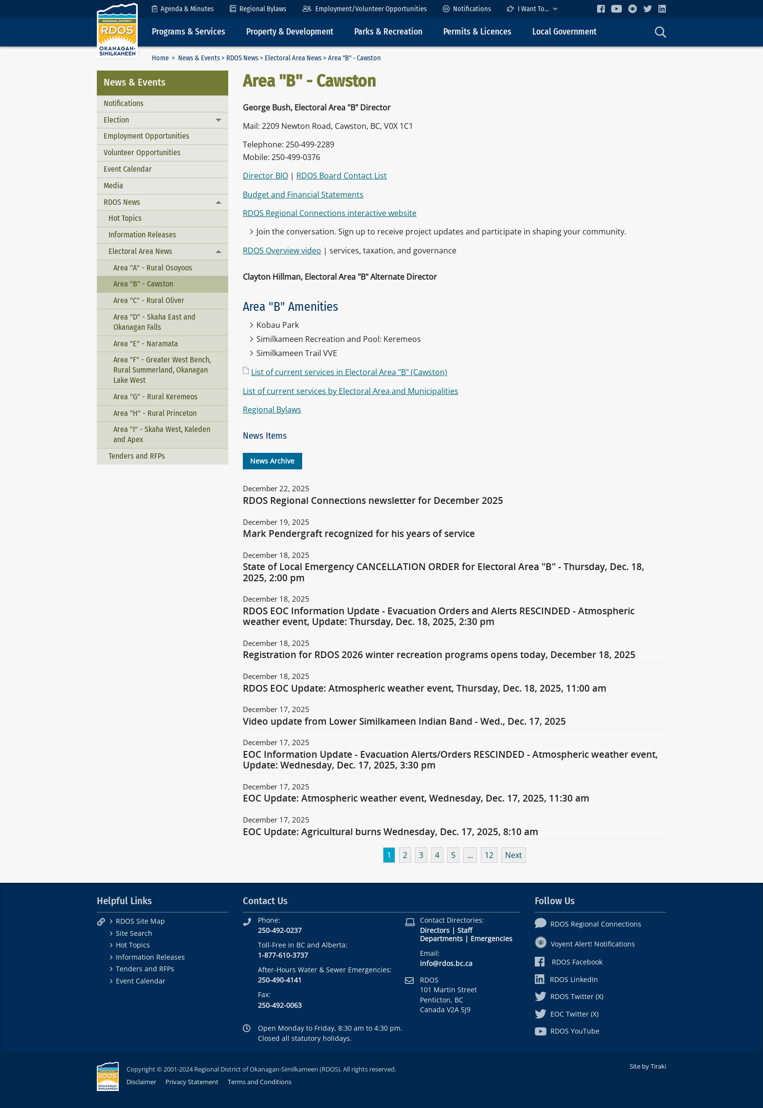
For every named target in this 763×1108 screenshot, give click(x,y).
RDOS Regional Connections (588, 924)
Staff (464, 930)
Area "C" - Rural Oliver (148, 300)
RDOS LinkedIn (566, 979)
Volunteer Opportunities (142, 152)
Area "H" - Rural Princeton (155, 413)
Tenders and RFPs (137, 456)
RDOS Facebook (568, 961)
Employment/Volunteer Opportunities (364, 9)
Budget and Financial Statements (303, 194)
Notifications (467, 9)
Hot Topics (125, 218)
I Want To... (528, 9)
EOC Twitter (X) (567, 1014)
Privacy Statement (191, 1081)
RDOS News (242, 58)
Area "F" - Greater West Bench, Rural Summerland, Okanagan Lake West (162, 370)
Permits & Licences (477, 32)
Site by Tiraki (648, 1066)
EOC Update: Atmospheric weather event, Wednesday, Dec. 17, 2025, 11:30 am (416, 798)
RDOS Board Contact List (341, 175)
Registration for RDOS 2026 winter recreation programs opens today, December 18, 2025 (439, 655)
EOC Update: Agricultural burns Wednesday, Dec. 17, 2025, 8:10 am (390, 832)
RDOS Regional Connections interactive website (330, 213)
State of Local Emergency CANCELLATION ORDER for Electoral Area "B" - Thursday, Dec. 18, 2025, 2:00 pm (443, 572)
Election (116, 120)
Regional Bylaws (258, 9)
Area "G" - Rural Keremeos (155, 396)
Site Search (134, 933)
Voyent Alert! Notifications (585, 943)
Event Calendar (128, 169)
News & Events (199, 58)
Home (160, 58)
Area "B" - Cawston (143, 283)
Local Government (564, 32)
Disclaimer (141, 1081)
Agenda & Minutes (183, 9)
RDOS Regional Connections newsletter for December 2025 (373, 501)
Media (113, 185)
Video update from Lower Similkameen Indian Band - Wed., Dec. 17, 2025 (404, 721)
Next (513, 855)
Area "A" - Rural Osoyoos (152, 267)
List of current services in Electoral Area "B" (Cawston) (349, 372)
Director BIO (265, 175)
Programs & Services (188, 32)
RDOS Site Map (140, 921)
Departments (441, 938)
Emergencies (491, 938)
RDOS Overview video (282, 250)
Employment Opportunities (146, 136)
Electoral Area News (293, 58)
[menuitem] (183, 9)
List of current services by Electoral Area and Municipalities (350, 391)
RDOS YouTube (567, 1031)
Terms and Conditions (259, 1081)
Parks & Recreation (388, 32)
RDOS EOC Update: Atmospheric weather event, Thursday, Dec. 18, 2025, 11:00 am (424, 688)
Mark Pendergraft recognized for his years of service (359, 534)
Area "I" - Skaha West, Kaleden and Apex (161, 434)
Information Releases (142, 234)
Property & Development (289, 32)
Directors (435, 930)
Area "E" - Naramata (145, 343)
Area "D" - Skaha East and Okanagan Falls (154, 322)
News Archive (272, 460)
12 (489, 855)
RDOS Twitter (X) (569, 996)
